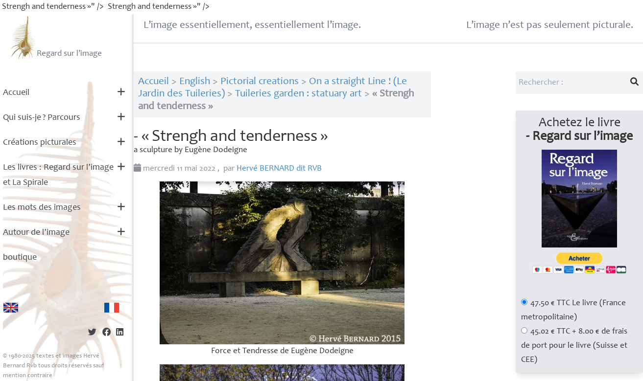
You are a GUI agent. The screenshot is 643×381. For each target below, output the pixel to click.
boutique (20, 257)
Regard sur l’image (55, 37)
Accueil (16, 93)
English (194, 82)
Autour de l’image (36, 232)
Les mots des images (42, 207)
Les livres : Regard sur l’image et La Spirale (58, 175)
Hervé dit (279, 169)
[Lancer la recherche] (634, 82)
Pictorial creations (259, 82)
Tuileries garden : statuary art (298, 94)
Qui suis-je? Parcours (41, 117)
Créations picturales (39, 142)
